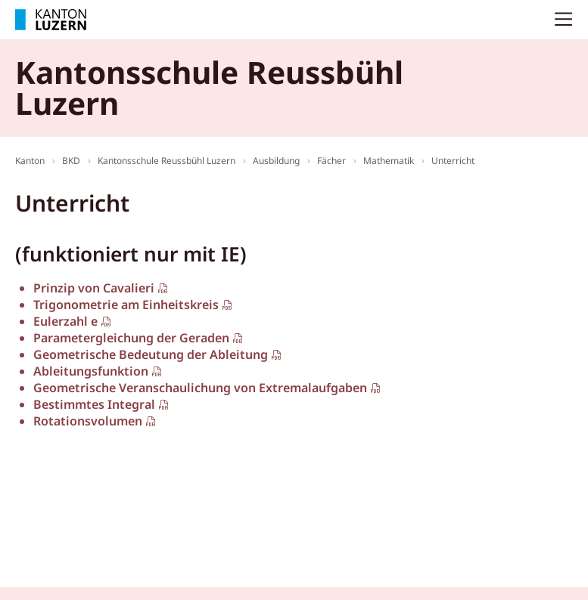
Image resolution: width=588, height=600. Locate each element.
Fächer (331, 160)
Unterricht (452, 160)
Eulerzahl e (65, 321)
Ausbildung (276, 160)
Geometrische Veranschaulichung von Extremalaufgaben (200, 387)
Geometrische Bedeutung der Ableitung (150, 354)
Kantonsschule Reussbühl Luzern (166, 160)
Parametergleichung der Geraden (131, 337)
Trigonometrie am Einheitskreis (126, 304)
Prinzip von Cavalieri (93, 288)
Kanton (30, 160)
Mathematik (388, 160)
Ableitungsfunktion (90, 371)
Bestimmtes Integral (94, 404)
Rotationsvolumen (87, 421)
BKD (71, 160)
